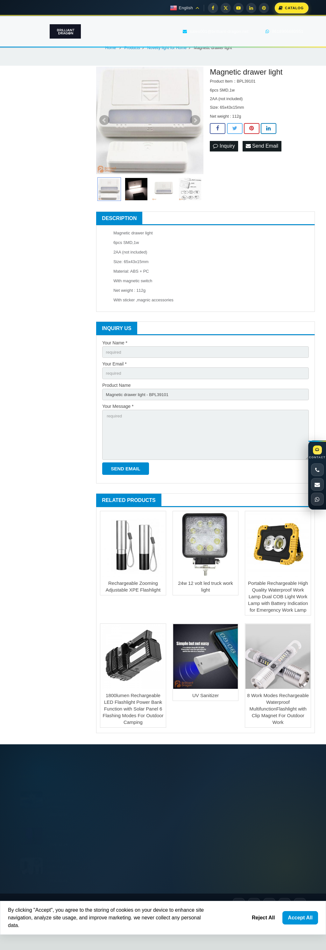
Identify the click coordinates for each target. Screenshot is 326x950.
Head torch (34, 159)
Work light (33, 132)
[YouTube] (238, 8)
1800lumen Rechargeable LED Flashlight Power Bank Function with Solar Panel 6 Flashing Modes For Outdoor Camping (133, 742)
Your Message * (117, 435)
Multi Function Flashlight (46, 146)
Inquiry (224, 173)
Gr (23, 288)
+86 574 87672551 (201, 841)
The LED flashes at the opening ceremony (62, 826)
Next (195, 147)
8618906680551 (199, 829)
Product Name (116, 413)
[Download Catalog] (291, 8)
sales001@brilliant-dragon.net (201, 855)
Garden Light (36, 186)
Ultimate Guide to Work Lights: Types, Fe (63, 892)
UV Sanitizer (205, 728)
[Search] (73, 230)
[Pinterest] (264, 8)
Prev (104, 147)
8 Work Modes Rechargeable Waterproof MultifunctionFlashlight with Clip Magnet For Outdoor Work (278, 742)
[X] (226, 8)
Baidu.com (65, 275)
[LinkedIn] (251, 8)
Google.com (32, 275)
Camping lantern (39, 173)
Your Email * (114, 391)
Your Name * (114, 369)
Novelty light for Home (45, 200)
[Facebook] (213, 8)
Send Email (262, 173)
